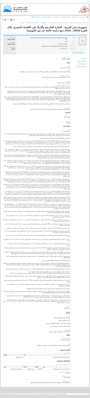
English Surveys (35, 17)
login (87, 1)
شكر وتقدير (55, 17)
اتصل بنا (3, 394)
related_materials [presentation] (78, 52)
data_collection (81, 61)
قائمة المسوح (82, 17)
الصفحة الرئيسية (87, 17)
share (7, 19)
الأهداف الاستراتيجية (46, 17)
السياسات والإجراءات (65, 17)
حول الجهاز (75, 17)
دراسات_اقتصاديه (63, 48)
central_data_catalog (32, 22)
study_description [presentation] (64, 52)
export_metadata (81, 66)
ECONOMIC (44, 22)
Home (22, 22)
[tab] (78, 52)
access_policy (82, 64)
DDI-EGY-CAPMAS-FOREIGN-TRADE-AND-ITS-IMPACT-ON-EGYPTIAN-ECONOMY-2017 (69, 22)
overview (83, 58)
